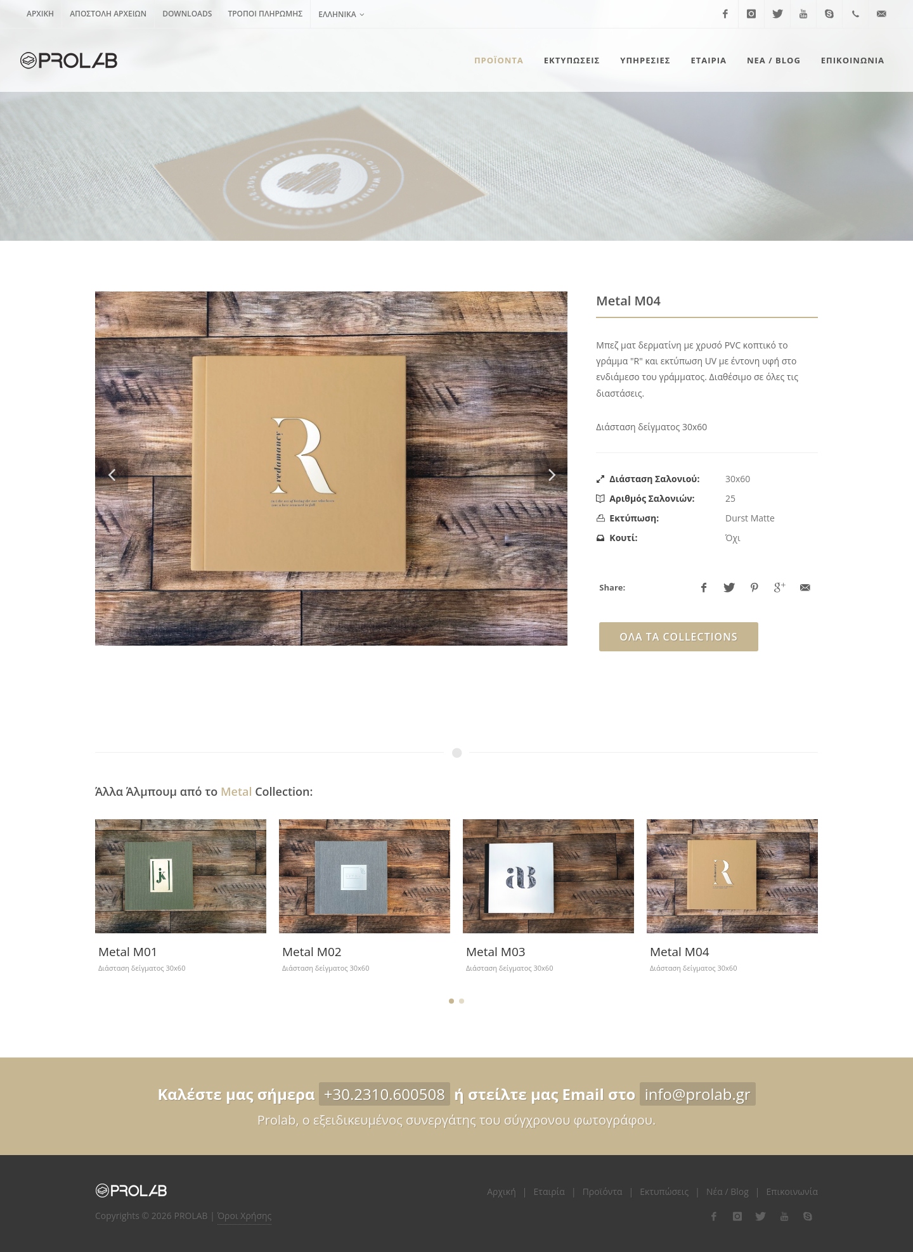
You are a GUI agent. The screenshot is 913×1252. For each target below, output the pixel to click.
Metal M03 (496, 951)
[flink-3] (761, 1216)
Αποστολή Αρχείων (108, 13)
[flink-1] (714, 1216)
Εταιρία (549, 1191)
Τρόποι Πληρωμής (265, 13)
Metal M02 (312, 951)
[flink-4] (784, 1216)
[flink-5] (808, 1216)
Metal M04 (679, 951)
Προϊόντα (603, 1191)
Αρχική (40, 13)
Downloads (187, 13)
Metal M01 (128, 951)
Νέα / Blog (727, 1191)
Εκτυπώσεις (664, 1191)
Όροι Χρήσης (244, 1216)
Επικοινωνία (792, 1191)
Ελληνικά (341, 14)
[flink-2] (737, 1216)
